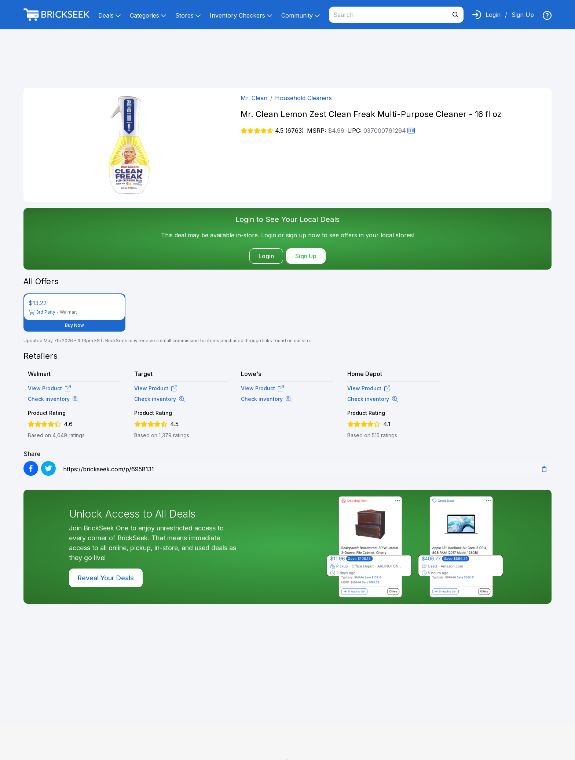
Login (493, 14)
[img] (547, 15)
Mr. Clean (254, 98)
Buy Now (74, 325)
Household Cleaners (303, 98)
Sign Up (523, 14)
